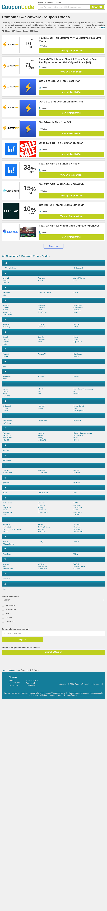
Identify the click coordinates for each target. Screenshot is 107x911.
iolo (74, 391)
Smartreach (42, 510)
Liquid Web (77, 421)
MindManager (78, 435)
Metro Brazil (7, 435)
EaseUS (5, 337)
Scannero (41, 503)
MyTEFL (76, 440)
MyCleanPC (42, 440)
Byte (4, 295)
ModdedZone (7, 438)
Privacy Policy (32, 680)
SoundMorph (77, 512)
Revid (75, 493)
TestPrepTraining (44, 527)
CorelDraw (77, 310)
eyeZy (5, 344)
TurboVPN (41, 532)
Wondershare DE (79, 566)
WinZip (5, 566)
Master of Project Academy (82, 433)
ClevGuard (6, 307)
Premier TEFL (7, 473)
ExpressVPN (77, 342)
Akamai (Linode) (79, 278)
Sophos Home (43, 512)
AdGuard (6, 278)
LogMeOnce (7, 423)
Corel (40, 310)
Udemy (40, 542)
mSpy (75, 438)
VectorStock (7, 554)
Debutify (41, 325)
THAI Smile (77, 527)
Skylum (5, 510)
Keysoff (40, 408)
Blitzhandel (6, 293)
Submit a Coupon (53, 652)
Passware (41, 470)
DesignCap (6, 327)
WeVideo (41, 564)
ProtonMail (77, 473)
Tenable (40, 525)
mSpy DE (6, 440)
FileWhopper (77, 354)
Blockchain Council (44, 293)
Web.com (6, 564)
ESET (40, 342)
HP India (76, 376)
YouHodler (6, 579)
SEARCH (97, 7)
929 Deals (34, 31)
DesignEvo (41, 327)
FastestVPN (42, 354)
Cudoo (75, 312)
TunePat (5, 532)
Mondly (40, 438)
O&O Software (7, 460)
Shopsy (40, 507)
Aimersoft (41, 278)
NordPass (6, 450)
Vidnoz (75, 554)
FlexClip (76, 356)
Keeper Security (78, 406)
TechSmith (6, 525)
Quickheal (6, 483)
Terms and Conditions (30, 684)
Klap (75, 408)
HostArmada (7, 376)
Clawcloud (41, 305)
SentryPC (41, 505)
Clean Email (77, 305)
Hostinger (41, 376)
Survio (5, 514)
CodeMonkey (78, 307)
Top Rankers (77, 529)
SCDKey (76, 503)
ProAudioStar (42, 473)
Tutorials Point (78, 532)
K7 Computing (7, 406)
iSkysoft (5, 394)
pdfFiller (76, 470)
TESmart (76, 525)
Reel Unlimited (43, 493)
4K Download (78, 268)
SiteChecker (77, 507)
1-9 (5, 263)
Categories (49, 2)
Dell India (76, 325)
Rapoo (5, 493)
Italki (39, 394)
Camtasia (6, 305)
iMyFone (5, 389)
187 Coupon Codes (20, 31)
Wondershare (42, 566)
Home (40, 2)
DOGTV (76, 327)
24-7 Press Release (9, 268)
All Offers (6, 31)
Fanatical (6, 354)
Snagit (75, 510)
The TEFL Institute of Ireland (12, 529)
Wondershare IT (8, 569)
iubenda (76, 394)
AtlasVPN (6, 283)
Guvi (4, 366)
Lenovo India (42, 421)
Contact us (13, 685)
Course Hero (7, 312)
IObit (39, 391)
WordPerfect (42, 569)
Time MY (41, 529)
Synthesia (76, 514)
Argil (75, 280)
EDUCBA (6, 339)
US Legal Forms (8, 544)
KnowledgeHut (78, 411)
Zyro (4, 589)
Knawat (5, 411)
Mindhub (41, 435)
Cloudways (42, 307)
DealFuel (6, 325)
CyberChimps (7, 314)
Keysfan (5, 408)
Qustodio (76, 483)
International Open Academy (83, 389)
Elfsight (75, 339)
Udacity (5, 542)
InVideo (5, 391)
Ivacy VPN (6, 396)
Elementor (41, 339)
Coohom (5, 310)
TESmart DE (7, 527)
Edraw (75, 337)
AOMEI (5, 280)
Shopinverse (7, 507)
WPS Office (77, 569)
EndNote (6, 342)
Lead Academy (8, 421)
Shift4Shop (77, 505)
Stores (58, 2)
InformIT (41, 389)
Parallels (5, 470)
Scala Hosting (7, 503)
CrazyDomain (42, 312)
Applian (40, 280)
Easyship (41, 337)
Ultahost (76, 542)
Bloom (75, 293)
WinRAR (76, 564)
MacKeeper (6, 433)
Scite (4, 505)
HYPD (5, 379)
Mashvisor (41, 433)
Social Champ (7, 512)
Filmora (5, 356)
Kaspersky (41, 406)
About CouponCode (14, 681)
